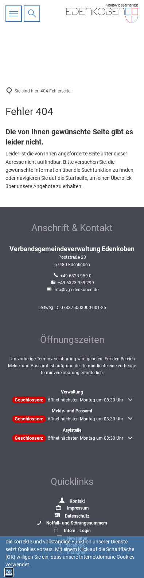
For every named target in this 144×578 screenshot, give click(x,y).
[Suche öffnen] (32, 13)
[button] (72, 400)
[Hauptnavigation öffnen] (14, 13)
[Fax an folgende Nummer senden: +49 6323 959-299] (72, 282)
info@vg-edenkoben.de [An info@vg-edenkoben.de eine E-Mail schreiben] (72, 289)
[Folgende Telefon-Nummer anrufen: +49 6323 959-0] (72, 275)
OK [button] (8, 572)
